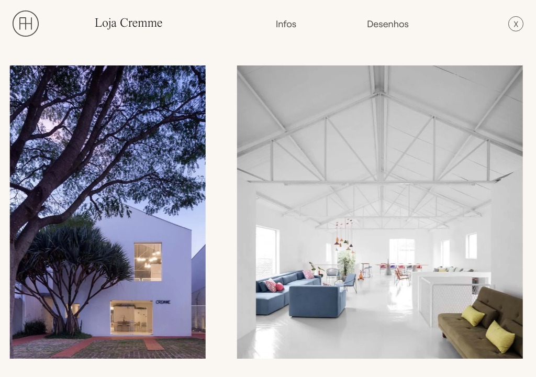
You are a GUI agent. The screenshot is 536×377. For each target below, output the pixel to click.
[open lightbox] (110, 212)
